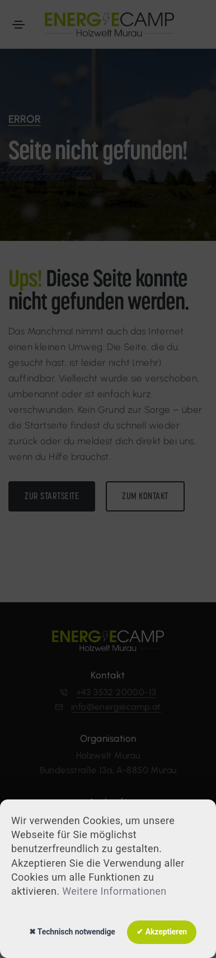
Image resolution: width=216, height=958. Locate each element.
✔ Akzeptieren (162, 931)
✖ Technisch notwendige (72, 931)
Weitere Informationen (114, 891)
